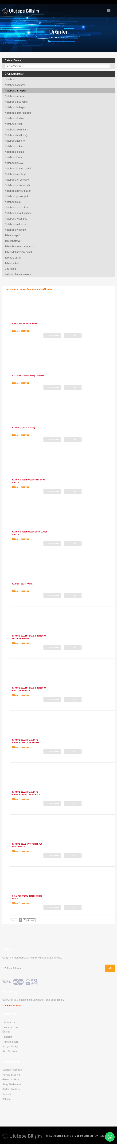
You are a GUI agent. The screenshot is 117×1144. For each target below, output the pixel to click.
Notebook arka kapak (16, 101)
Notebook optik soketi (17, 185)
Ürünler (6, 1031)
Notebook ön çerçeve (17, 179)
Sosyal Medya (10, 1046)
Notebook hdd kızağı (16, 135)
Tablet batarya (12, 240)
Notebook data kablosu (18, 112)
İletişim (6, 1098)
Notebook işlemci (14, 151)
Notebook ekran (14, 124)
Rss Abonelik (9, 1051)
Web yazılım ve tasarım (18, 274)
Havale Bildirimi (11, 1074)
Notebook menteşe (15, 174)
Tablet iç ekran (13, 257)
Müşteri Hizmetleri (12, 1069)
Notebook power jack (16, 196)
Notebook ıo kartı (14, 146)
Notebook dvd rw (14, 118)
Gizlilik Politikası (11, 1089)
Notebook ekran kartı (16, 129)
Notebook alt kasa (15, 96)
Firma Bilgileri (10, 1041)
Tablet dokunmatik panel (18, 252)
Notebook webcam (15, 229)
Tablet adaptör (13, 235)
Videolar (7, 1094)
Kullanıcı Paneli (11, 1005)
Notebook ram (13, 201)
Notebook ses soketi (16, 207)
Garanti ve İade (10, 1079)
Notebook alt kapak (15, 90)
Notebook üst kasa (15, 224)
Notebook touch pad (16, 218)
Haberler (7, 1036)
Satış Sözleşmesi (12, 1084)
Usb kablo (10, 268)
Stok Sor (73, 335)
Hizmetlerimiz (10, 1027)
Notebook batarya (15, 107)
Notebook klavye (14, 162)
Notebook (10, 79)
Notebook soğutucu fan (18, 213)
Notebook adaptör (15, 85)
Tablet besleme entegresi (19, 246)
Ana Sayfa (54, 37)
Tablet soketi (12, 263)
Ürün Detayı (54, 335)
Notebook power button (18, 190)
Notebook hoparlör (15, 140)
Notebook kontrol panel (18, 168)
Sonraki (31, 920)
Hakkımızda (9, 1022)
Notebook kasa (13, 157)
